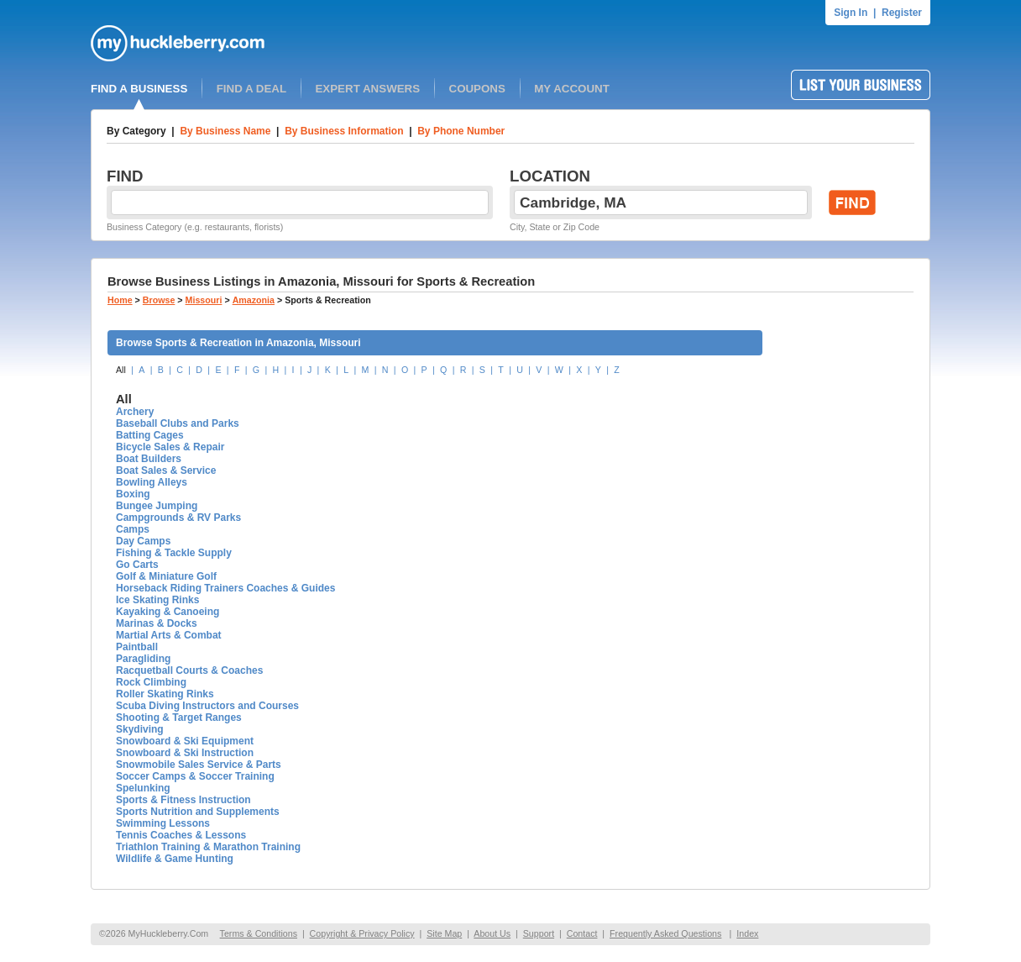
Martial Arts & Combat (169, 635)
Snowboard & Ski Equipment (185, 741)
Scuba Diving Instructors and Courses (207, 706)
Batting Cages (150, 435)
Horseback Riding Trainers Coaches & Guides (225, 588)
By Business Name (225, 131)
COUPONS (477, 88)
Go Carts (137, 564)
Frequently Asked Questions (665, 933)
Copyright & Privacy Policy (362, 933)
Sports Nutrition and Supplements (198, 811)
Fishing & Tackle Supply (174, 553)
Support (538, 933)
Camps (132, 529)
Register (902, 12)
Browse (159, 300)
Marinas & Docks (156, 623)
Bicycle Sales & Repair (170, 447)
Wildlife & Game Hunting (174, 859)
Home (120, 300)
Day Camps (143, 541)
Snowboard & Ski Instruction (185, 753)
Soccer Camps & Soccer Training (195, 776)
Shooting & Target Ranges (179, 717)
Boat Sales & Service (166, 470)
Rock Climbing (151, 682)
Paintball (137, 647)
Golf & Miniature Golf (166, 576)
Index (747, 933)
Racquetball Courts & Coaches (189, 670)
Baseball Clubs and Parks (177, 423)
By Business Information (344, 131)
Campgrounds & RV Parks (178, 517)
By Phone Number (461, 131)
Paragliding (143, 659)
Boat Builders (148, 459)
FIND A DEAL (251, 88)
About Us (492, 933)
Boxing (133, 494)
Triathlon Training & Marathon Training (208, 847)
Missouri (204, 300)
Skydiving (140, 729)
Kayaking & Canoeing (167, 612)
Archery (135, 412)
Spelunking (143, 788)
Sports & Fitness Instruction (183, 800)
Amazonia (254, 300)
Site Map (444, 933)
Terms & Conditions (258, 933)
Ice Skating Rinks (157, 600)
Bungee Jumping (156, 506)
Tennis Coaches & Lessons (181, 835)
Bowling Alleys (151, 482)
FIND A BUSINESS (139, 88)
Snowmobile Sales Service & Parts (198, 764)
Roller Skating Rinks (165, 694)
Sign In (850, 12)
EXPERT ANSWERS (367, 88)
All (121, 370)
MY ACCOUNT (572, 88)
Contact (582, 933)
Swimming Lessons (163, 823)
